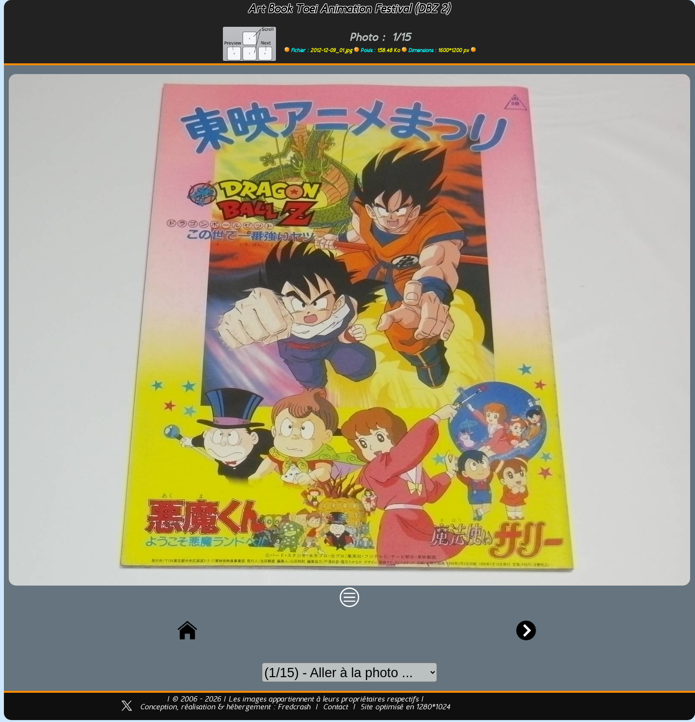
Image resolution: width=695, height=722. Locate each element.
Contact (335, 707)
